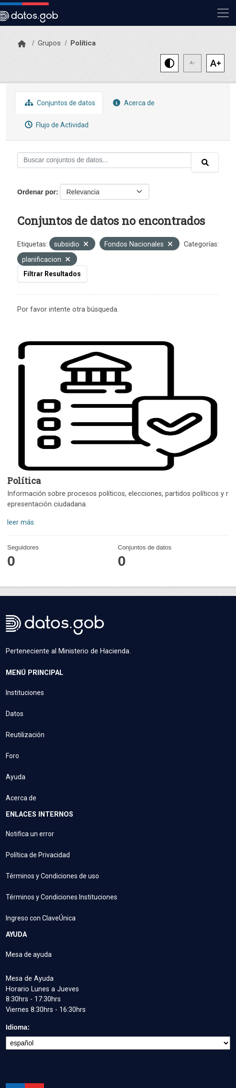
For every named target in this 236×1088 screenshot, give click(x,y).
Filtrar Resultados (52, 274)
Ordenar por (36, 192)
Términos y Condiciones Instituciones (61, 897)
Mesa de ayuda (29, 954)
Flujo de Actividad (55, 125)
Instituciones (25, 692)
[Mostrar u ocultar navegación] (223, 13)
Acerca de (133, 103)
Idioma (16, 1027)
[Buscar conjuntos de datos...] (104, 160)
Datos (14, 714)
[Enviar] (205, 162)
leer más (20, 522)
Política (83, 43)
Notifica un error (30, 834)
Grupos (49, 43)
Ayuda (15, 777)
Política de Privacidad (38, 855)
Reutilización (25, 735)
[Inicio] (21, 44)
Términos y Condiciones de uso (52, 876)
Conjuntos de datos (58, 103)
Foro (12, 756)
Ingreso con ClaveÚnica (41, 918)
